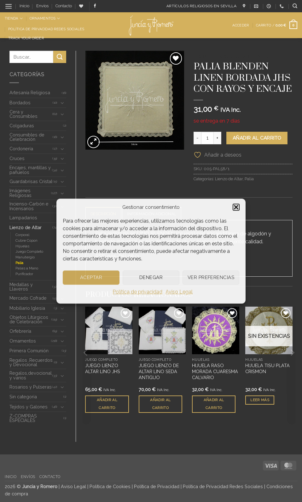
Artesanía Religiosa (29, 92)
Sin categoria (23, 396)
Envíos (42, 5)
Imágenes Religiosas (20, 193)
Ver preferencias (211, 277)
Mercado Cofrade (28, 298)
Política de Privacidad (156, 486)
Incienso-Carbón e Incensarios (29, 206)
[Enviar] (59, 57)
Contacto (63, 5)
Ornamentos (45, 18)
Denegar (151, 277)
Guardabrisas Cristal (30, 181)
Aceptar (91, 277)
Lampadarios (23, 217)
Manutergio (25, 257)
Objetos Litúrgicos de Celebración (28, 319)
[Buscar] (295, 6)
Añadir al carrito (257, 138)
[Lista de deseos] (81, 6)
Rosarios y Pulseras (30, 386)
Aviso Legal (179, 292)
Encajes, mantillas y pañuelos (30, 170)
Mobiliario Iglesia (27, 308)
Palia (19, 263)
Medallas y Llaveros (21, 286)
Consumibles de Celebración (26, 137)
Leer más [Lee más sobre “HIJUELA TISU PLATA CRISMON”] (259, 400)
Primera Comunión (29, 350)
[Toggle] (62, 102)
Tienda (14, 18)
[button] (236, 207)
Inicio (24, 5)
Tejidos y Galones (28, 406)
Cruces (17, 158)
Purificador (24, 274)
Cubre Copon (26, 240)
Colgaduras (21, 125)
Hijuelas (22, 246)
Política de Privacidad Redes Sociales (46, 29)
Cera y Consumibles (23, 114)
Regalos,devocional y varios (30, 375)
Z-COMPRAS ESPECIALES (23, 418)
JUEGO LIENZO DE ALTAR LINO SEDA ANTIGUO (159, 371)
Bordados (20, 102)
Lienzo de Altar (25, 227)
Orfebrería (20, 331)
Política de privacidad (137, 292)
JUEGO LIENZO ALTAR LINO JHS (102, 368)
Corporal (22, 235)
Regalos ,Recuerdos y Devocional (31, 362)
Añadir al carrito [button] (107, 404)
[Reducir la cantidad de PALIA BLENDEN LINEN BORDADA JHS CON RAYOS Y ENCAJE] (197, 138)
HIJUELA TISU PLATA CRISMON (267, 368)
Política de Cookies (110, 486)
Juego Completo (29, 251)
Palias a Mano (26, 268)
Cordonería (21, 148)
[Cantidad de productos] (207, 138)
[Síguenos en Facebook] (95, 6)
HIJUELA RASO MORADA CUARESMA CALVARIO (215, 371)
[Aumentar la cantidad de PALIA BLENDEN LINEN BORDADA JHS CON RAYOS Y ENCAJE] (217, 138)
